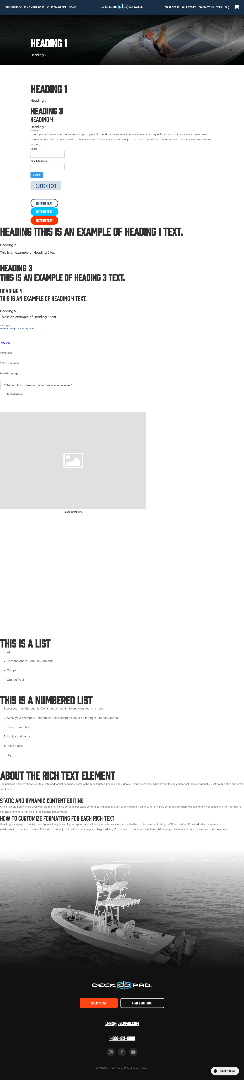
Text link (5, 342)
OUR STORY (189, 7)
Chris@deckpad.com (122, 1023)
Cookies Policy (140, 1068)
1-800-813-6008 (122, 1038)
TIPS (219, 7)
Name (33, 148)
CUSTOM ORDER (56, 7)
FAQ (227, 7)
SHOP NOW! (98, 1003)
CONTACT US (206, 7)
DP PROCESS (172, 7)
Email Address (38, 161)
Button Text (46, 185)
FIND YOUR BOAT (34, 7)
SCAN (72, 7)
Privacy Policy (123, 1068)
